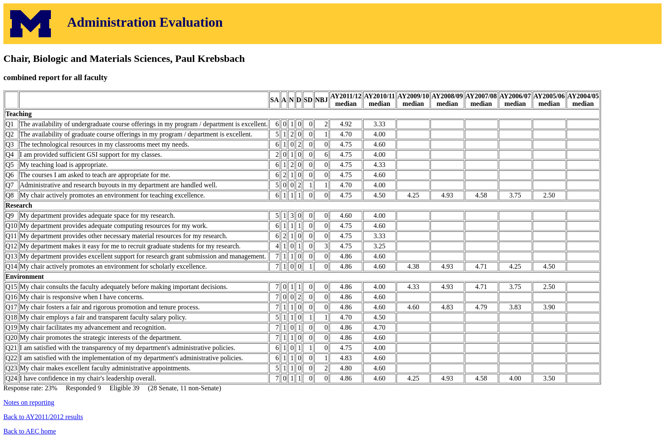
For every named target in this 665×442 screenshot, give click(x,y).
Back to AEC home (29, 431)
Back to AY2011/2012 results (43, 416)
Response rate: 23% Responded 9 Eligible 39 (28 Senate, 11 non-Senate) (332, 232)
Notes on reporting (28, 402)
